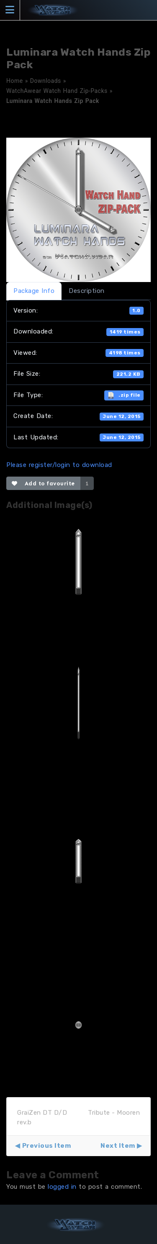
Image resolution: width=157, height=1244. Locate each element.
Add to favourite (43, 483)
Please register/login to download (59, 465)
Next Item (117, 1145)
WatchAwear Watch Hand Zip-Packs (57, 90)
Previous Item (46, 1145)
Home (14, 80)
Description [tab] (87, 291)
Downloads (45, 80)
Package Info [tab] (33, 291)
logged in (62, 1186)
